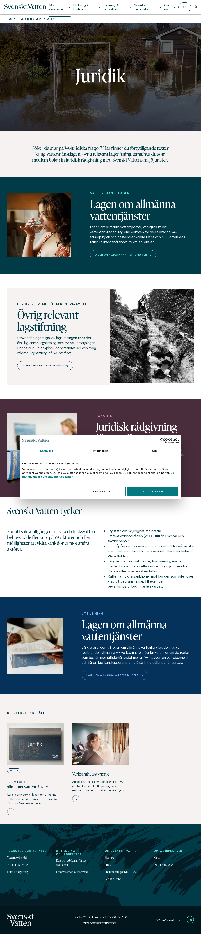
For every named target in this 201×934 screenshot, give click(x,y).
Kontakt (109, 857)
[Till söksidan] (184, 7)
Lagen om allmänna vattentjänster (123, 254)
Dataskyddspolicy (164, 865)
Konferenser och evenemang (72, 872)
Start (12, 18)
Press (108, 865)
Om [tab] (154, 450)
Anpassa (100, 491)
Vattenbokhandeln (17, 857)
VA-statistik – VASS (17, 865)
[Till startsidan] (25, 8)
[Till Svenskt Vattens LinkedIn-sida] (190, 920)
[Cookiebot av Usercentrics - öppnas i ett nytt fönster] (163, 440)
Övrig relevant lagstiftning (45, 365)
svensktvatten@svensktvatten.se (99, 923)
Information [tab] (100, 450)
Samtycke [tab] (46, 450)
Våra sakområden (31, 18)
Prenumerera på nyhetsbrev (120, 872)
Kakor (157, 857)
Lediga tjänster (113, 879)
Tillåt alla (153, 491)
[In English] (195, 7)
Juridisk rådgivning (17, 872)
